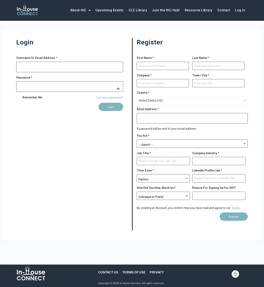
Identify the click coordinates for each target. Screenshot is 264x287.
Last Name (200, 58)
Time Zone (145, 170)
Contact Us (108, 272)
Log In (240, 10)
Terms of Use (134, 272)
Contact (223, 10)
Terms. (235, 208)
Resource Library (198, 10)
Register (234, 216)
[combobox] (192, 100)
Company (144, 75)
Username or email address (43, 57)
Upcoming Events (109, 10)
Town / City (200, 75)
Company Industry (205, 153)
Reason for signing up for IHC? (214, 187)
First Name (145, 58)
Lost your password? (109, 97)
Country (143, 92)
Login (110, 106)
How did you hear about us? (156, 187)
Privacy (157, 272)
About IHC (80, 10)
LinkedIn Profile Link (207, 170)
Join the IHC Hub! (166, 10)
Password (30, 77)
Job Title (144, 153)
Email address (148, 109)
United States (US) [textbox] (151, 100)
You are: (143, 135)
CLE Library (138, 10)
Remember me (32, 97)
